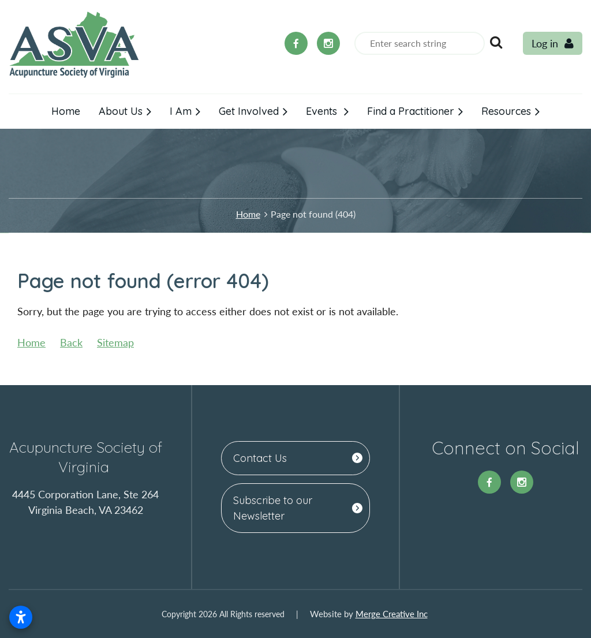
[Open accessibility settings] (20, 617)
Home (248, 213)
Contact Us (260, 458)
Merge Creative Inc (392, 614)
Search (495, 42)
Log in (545, 43)
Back (71, 342)
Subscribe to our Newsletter (272, 508)
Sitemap (115, 342)
